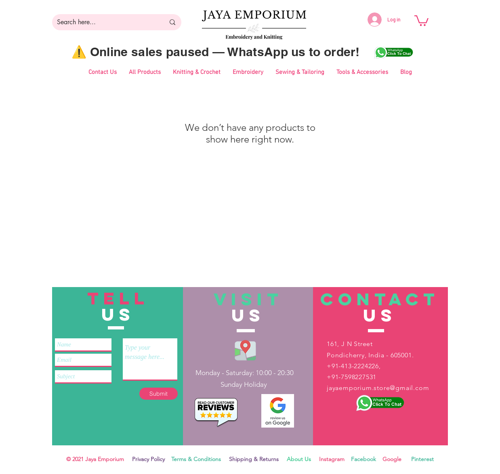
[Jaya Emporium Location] (245, 350)
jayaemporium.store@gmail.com (378, 388)
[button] (421, 20)
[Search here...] (105, 22)
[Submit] (158, 394)
